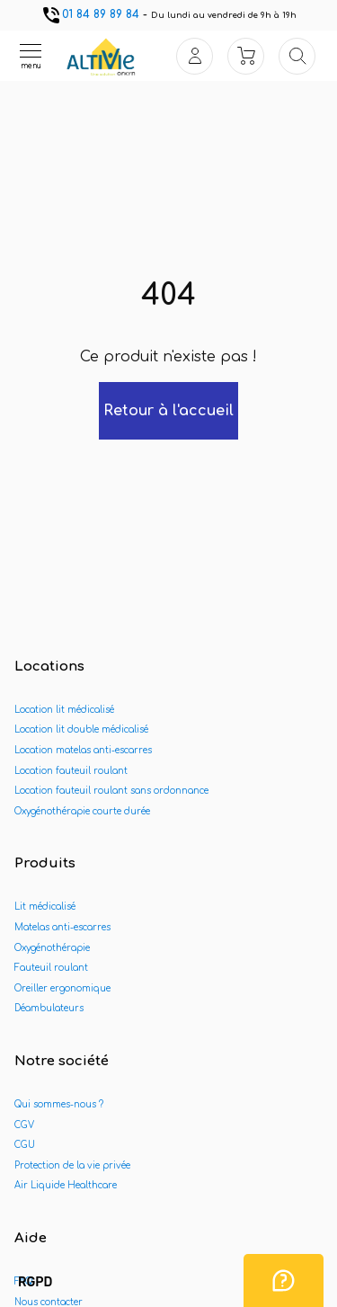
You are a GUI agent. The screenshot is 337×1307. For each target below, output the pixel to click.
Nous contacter (48, 1302)
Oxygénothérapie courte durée (82, 811)
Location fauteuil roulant (71, 771)
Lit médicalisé (44, 906)
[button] (35, 1283)
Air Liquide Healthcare (65, 1185)
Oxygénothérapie (52, 948)
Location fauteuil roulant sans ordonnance (111, 791)
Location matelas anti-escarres (83, 750)
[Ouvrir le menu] (30, 56)
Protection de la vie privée (72, 1165)
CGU (24, 1145)
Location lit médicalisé (64, 710)
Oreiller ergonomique (62, 988)
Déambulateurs (49, 1008)
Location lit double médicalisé (81, 729)
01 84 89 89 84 (89, 14)
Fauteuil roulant (51, 968)
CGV (24, 1125)
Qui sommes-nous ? (58, 1104)
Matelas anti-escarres (62, 927)
